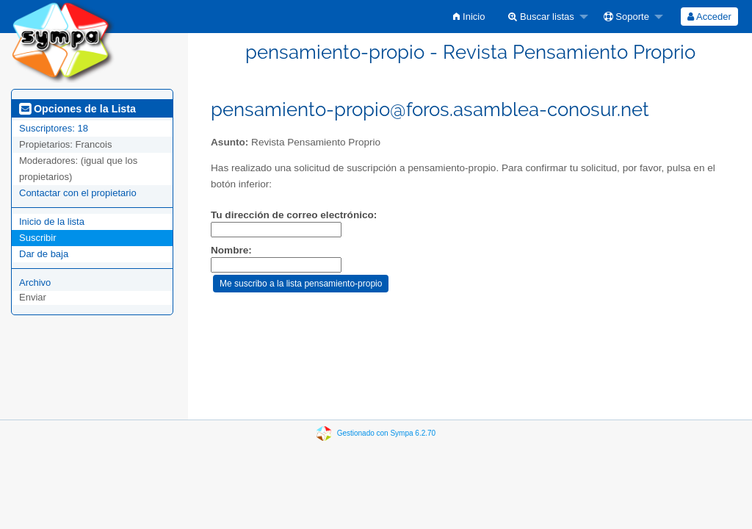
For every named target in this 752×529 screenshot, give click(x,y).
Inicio (469, 16)
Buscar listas (541, 16)
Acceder (709, 16)
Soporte (626, 16)
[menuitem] (468, 16)
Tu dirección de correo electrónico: (294, 214)
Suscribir (38, 237)
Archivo (35, 282)
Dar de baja (43, 253)
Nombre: (231, 250)
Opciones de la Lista (77, 109)
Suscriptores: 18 (53, 128)
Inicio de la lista (51, 221)
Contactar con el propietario (78, 192)
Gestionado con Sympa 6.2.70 (386, 433)
